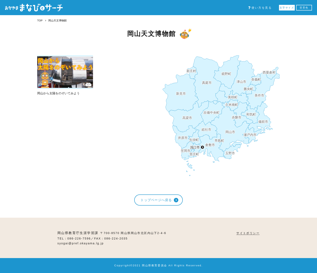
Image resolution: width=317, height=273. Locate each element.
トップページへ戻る (156, 200)
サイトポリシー (248, 233)
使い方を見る (260, 7)
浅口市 (195, 147)
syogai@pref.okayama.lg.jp (80, 243)
